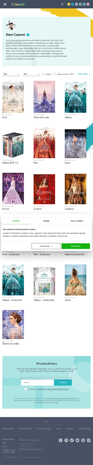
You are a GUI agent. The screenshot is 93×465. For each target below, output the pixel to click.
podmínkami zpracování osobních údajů (53, 389)
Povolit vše (76, 246)
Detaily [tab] (46, 221)
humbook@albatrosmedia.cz (30, 449)
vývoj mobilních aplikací (31, 457)
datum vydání (84, 74)
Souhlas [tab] (16, 221)
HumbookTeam (8, 439)
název (72, 74)
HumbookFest (7, 429)
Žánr (11, 74)
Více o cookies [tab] (77, 221)
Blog (4, 443)
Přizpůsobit (46, 246)
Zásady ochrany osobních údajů (9, 451)
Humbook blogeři (44, 429)
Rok (31, 74)
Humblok (70, 429)
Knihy (4, 446)
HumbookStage (25, 429)
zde (57, 402)
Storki (58, 429)
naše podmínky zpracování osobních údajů (60, 398)
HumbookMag (85, 429)
